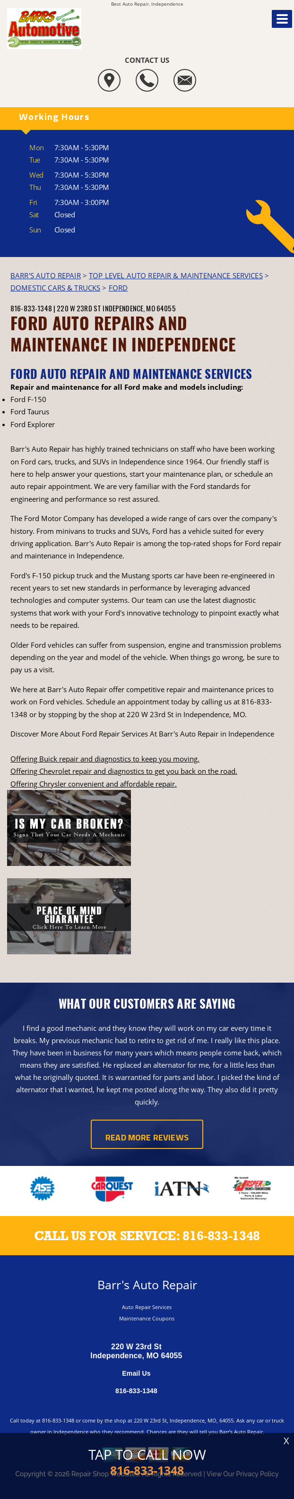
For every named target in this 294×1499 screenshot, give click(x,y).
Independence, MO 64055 (139, 308)
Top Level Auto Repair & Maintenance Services (176, 275)
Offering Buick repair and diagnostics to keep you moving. (104, 758)
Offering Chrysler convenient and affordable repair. (93, 783)
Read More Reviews (147, 1138)
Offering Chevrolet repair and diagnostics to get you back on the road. (123, 771)
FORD (118, 287)
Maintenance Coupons (146, 1318)
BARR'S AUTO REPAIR (45, 275)
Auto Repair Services (147, 1307)
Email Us (136, 1373)
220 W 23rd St (79, 308)
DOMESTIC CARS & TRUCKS (55, 287)
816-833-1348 (31, 308)
